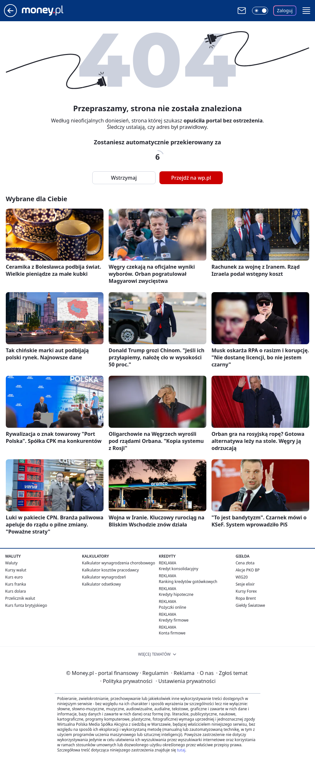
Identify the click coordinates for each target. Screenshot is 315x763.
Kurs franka (15, 584)
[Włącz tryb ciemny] (260, 10)
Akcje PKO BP (248, 570)
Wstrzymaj (124, 177)
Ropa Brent (246, 598)
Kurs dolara (15, 591)
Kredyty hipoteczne (176, 594)
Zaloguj (285, 10)
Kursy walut (15, 570)
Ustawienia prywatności (185, 681)
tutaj (181, 750)
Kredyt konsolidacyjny (178, 568)
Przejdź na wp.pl (191, 177)
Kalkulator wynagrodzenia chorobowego (118, 563)
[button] (306, 10)
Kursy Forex (246, 591)
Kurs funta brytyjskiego (26, 605)
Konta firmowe (172, 633)
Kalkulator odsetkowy (101, 584)
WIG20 (242, 577)
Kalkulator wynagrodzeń (104, 577)
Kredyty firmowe (174, 620)
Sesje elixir (245, 584)
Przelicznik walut (20, 598)
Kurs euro (14, 577)
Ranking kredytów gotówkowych (188, 581)
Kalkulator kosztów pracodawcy (110, 570)
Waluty (11, 563)
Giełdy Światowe (250, 605)
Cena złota (245, 563)
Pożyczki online (172, 607)
